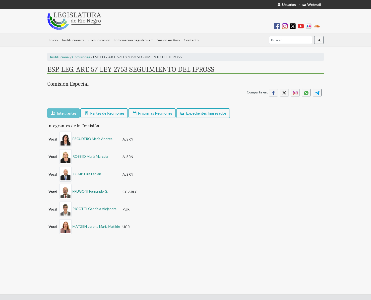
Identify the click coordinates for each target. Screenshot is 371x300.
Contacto (191, 40)
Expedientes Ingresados (203, 113)
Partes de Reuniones (104, 113)
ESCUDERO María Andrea (92, 139)
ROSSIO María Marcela (90, 156)
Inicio (53, 40)
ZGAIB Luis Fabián (86, 174)
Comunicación (99, 40)
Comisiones (81, 57)
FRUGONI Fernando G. (90, 191)
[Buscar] (290, 40)
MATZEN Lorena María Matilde (96, 226)
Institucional (71, 40)
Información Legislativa (132, 40)
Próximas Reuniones (152, 113)
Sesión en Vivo (168, 40)
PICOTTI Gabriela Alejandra (94, 209)
